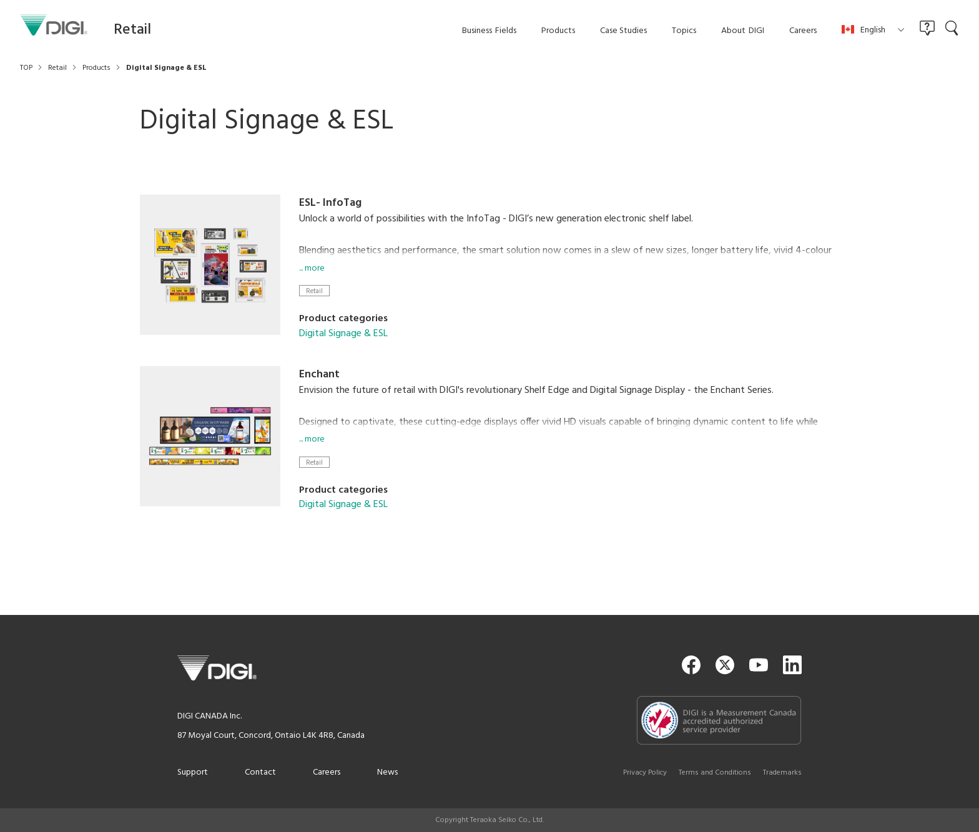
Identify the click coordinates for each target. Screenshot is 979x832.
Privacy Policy (645, 773)
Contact (260, 772)
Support (192, 772)
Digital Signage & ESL (343, 334)
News (387, 772)
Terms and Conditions (715, 773)
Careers (326, 772)
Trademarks (782, 773)
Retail (314, 291)
